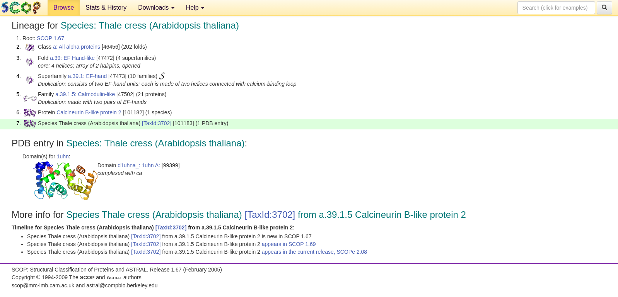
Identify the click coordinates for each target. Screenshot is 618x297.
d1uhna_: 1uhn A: (139, 165)
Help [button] (195, 7)
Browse (63, 7)
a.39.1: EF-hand (87, 76)
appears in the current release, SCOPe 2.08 (314, 252)
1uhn (63, 156)
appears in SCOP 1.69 (289, 244)
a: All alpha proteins (76, 47)
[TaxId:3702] (156, 123)
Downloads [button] (156, 7)
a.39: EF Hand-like (72, 58)
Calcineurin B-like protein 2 (88, 112)
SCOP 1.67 (50, 38)
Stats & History (105, 7)
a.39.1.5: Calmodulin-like (85, 94)
